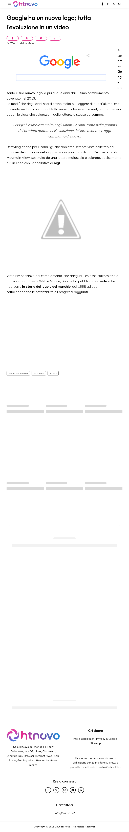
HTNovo (65, 826)
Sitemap (95, 743)
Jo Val (11, 43)
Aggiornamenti (18, 373)
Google (39, 373)
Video (53, 373)
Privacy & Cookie (106, 738)
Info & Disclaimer (83, 738)
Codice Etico (113, 767)
